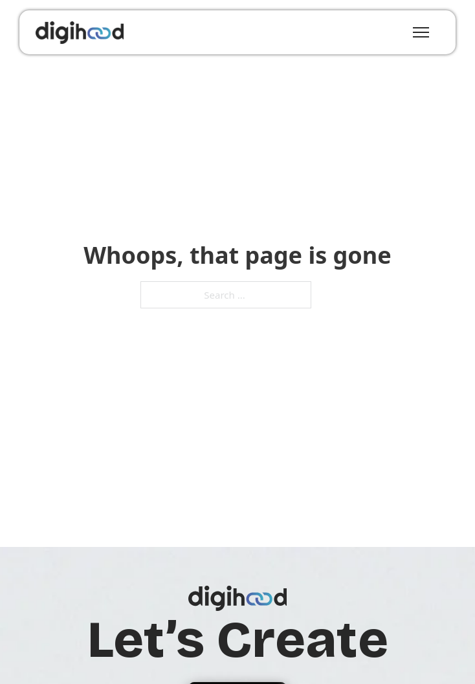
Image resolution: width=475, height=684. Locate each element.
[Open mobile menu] (421, 32)
